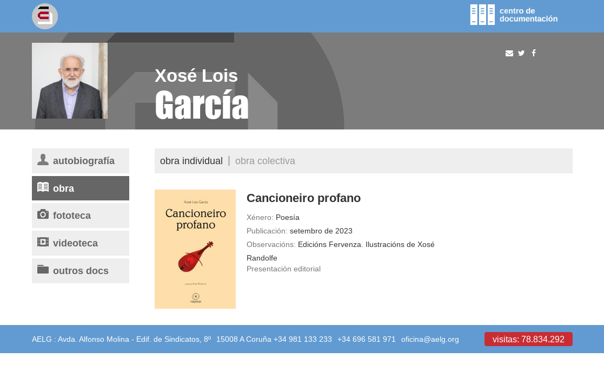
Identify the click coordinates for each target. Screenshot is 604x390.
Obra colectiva (265, 160)
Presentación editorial (284, 268)
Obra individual (191, 160)
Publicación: (267, 230)
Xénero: (260, 217)
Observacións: (271, 244)
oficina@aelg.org (430, 339)
